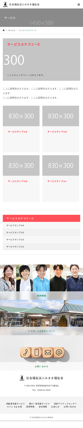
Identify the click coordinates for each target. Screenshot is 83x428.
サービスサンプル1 (15, 246)
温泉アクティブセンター (65, 404)
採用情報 (30, 407)
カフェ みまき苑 (14, 407)
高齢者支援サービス (15, 404)
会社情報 (43, 407)
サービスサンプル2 (15, 239)
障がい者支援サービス (39, 404)
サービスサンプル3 (15, 232)
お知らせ (55, 407)
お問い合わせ (70, 407)
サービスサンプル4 (15, 225)
